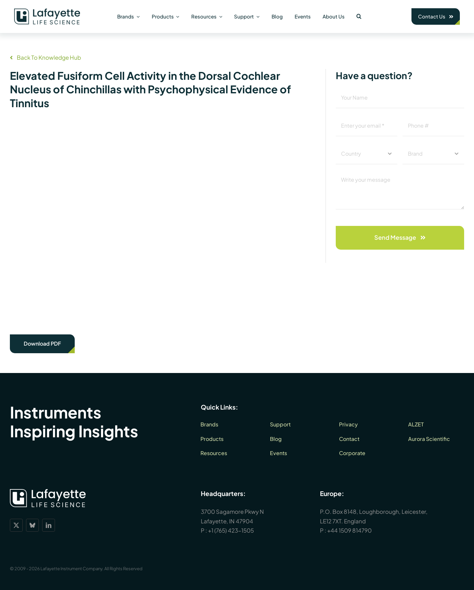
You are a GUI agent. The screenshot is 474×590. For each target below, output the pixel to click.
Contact (349, 438)
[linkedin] (48, 525)
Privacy (348, 424)
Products (212, 438)
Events (278, 453)
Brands (209, 424)
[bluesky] (32, 525)
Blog (276, 438)
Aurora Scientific (429, 438)
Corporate (352, 453)
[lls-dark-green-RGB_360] (47, 11)
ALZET (416, 424)
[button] (358, 16)
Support (280, 424)
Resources (213, 453)
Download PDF (42, 343)
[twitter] (16, 525)
